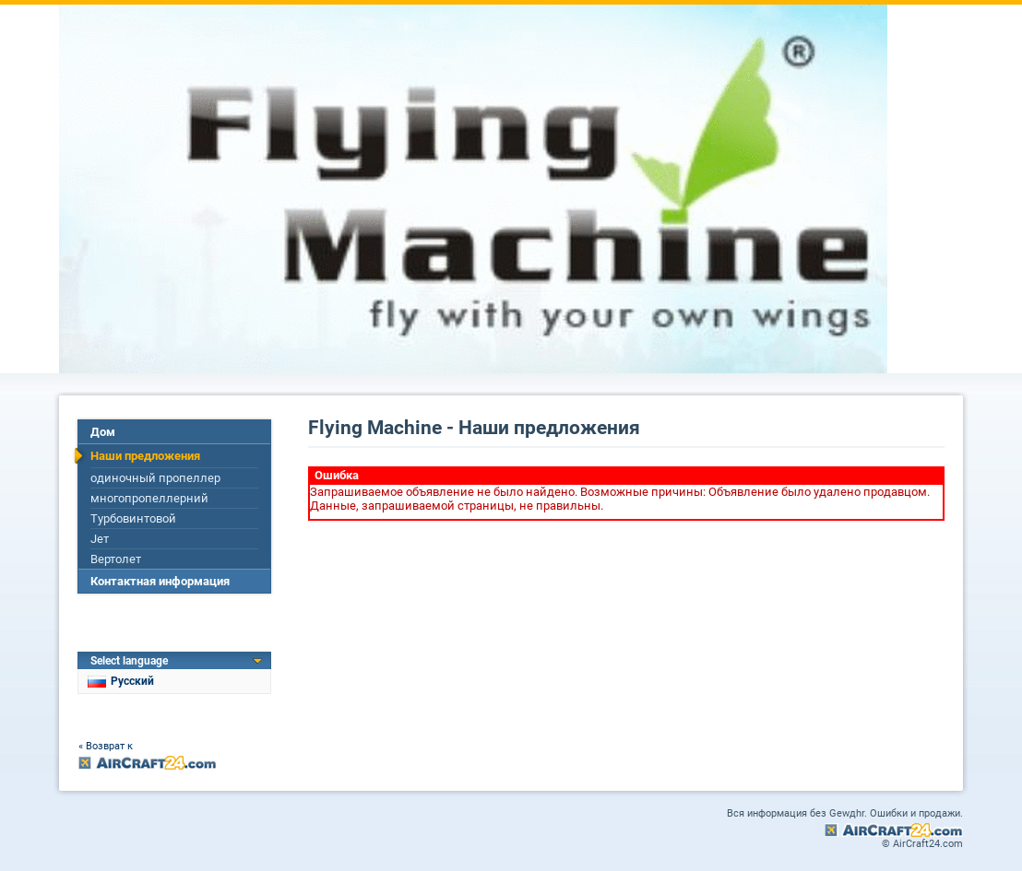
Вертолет (115, 559)
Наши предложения (145, 456)
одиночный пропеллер (155, 478)
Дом (102, 432)
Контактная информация (160, 581)
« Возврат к (105, 746)
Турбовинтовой (133, 518)
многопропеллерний (149, 498)
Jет (99, 539)
